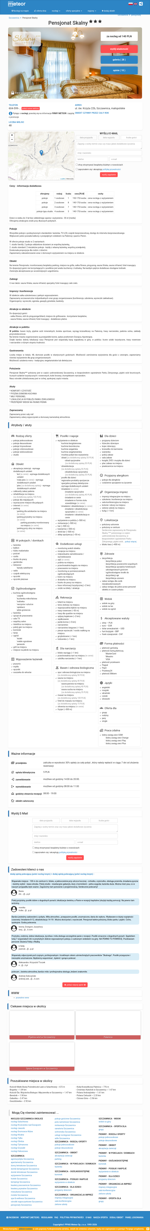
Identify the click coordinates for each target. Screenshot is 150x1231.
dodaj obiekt (117, 1217)
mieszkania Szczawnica (21, 1192)
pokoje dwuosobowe (64, 1148)
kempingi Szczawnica (20, 1182)
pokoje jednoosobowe (64, 1144)
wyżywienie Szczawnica (21, 1175)
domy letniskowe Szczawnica (24, 1165)
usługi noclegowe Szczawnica (68, 1135)
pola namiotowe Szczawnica (67, 1122)
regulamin (47, 1217)
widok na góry (105, 1122)
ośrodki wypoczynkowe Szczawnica (26, 1201)
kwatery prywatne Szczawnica (24, 1188)
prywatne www (22, 997)
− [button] (12, 140)
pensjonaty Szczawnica (21, 1205)
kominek (58, 1174)
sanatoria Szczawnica (64, 1128)
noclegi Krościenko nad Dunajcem (26, 1125)
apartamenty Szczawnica (22, 1162)
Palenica (108, 1037)
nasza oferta (100, 1217)
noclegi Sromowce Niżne (22, 1131)
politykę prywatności (112, 169)
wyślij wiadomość (119, 49)
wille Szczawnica (62, 1138)
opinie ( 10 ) (119, 70)
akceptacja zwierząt (63, 1156)
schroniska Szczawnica (65, 1132)
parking (58, 1159)
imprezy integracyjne (64, 1198)
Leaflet (62, 179)
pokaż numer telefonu (30, 108)
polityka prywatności (72, 1217)
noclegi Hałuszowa (19, 1151)
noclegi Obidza (17, 1141)
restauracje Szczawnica (65, 1125)
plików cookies (25, 1229)
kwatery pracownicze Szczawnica (26, 1185)
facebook (13, 1217)
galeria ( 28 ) (119, 59)
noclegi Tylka (17, 1138)
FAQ (56, 1217)
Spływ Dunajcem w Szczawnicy (42, 1068)
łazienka (58, 1167)
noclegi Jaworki (18, 1128)
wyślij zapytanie (109, 174)
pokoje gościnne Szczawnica (67, 1119)
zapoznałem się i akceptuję (98, 169)
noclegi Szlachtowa (19, 1122)
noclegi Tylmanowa (19, 1144)
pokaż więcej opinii (75, 985)
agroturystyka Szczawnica (22, 1159)
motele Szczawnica (19, 1195)
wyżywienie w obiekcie (65, 1182)
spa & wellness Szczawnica (23, 1198)
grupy (101, 1129)
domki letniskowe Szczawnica (24, 1172)
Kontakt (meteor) (30, 1217)
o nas (88, 1217)
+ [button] (12, 135)
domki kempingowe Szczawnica (25, 1169)
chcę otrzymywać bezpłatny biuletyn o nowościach (99, 165)
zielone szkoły (61, 1204)
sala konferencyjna (63, 1201)
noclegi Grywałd (18, 1148)
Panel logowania (134, 1217)
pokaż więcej (130, 541)
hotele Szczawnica (19, 1179)
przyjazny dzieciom (63, 1190)
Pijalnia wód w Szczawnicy (41, 1037)
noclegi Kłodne (17, 1135)
